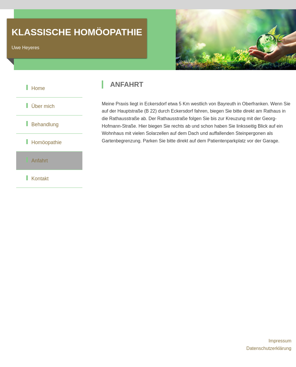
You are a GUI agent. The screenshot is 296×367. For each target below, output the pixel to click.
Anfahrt (40, 161)
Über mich (43, 106)
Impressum (280, 340)
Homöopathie (47, 142)
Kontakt (40, 178)
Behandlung (45, 124)
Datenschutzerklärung (268, 348)
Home (38, 88)
